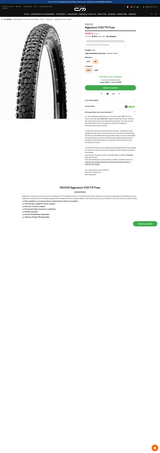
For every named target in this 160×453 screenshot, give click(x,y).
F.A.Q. (35, 6)
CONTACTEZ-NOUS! (112, 164)
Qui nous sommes (8, 6)
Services (18, 6)
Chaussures (72, 14)
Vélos (26, 14)
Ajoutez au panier (130, 88)
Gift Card (5, 8)
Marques (132, 14)
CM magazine (27, 6)
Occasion (111, 14)
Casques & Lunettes (87, 14)
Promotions (122, 14)
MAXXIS (109, 24)
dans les (127, 162)
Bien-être (102, 14)
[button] (130, 112)
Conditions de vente (46, 6)
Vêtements (61, 14)
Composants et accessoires (42, 14)
